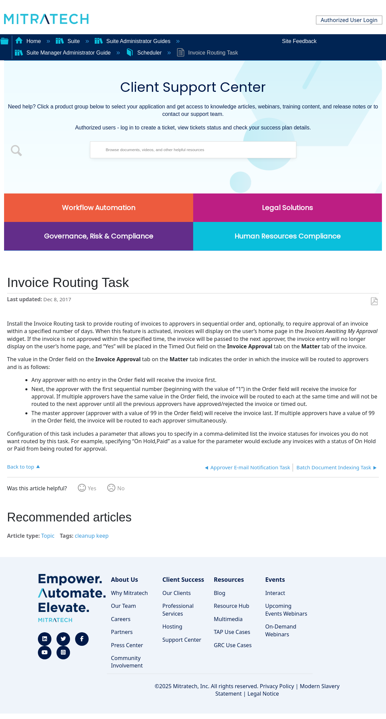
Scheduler (144, 53)
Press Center (127, 645)
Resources (229, 579)
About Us (124, 579)
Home (29, 41)
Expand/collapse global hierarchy (4, 40)
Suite (68, 41)
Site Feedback (299, 41)
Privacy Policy (277, 686)
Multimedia (228, 619)
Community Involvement (127, 661)
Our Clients (176, 593)
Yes (92, 488)
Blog (219, 593)
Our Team (123, 606)
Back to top (20, 466)
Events (275, 579)
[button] (16, 151)
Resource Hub (231, 606)
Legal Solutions (287, 207)
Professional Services (178, 609)
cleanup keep (92, 535)
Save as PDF (374, 301)
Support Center (181, 639)
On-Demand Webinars (280, 630)
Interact (275, 593)
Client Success (183, 579)
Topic (47, 535)
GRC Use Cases (233, 645)
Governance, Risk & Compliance (98, 236)
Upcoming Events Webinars (286, 609)
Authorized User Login (349, 20)
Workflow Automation (98, 207)
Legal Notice (263, 693)
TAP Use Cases (232, 632)
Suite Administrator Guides (133, 41)
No (121, 488)
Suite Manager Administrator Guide (63, 53)
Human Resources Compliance (287, 236)
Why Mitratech (129, 593)
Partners (122, 632)
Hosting (172, 626)
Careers (121, 619)
